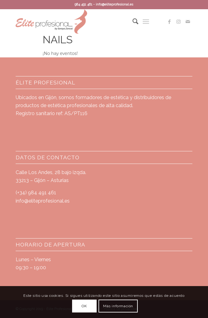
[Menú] (146, 21)
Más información (118, 306)
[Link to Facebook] (169, 21)
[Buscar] (132, 21)
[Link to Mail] (187, 21)
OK (84, 306)
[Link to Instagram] (178, 21)
